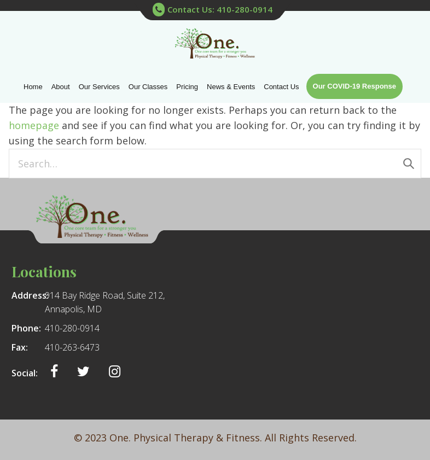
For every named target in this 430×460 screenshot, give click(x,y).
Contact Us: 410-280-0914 (212, 10)
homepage (34, 125)
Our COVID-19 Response (354, 86)
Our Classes (148, 87)
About (60, 87)
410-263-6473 (72, 347)
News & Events (231, 87)
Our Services (99, 87)
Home (33, 87)
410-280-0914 (72, 328)
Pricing (187, 87)
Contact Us (281, 87)
